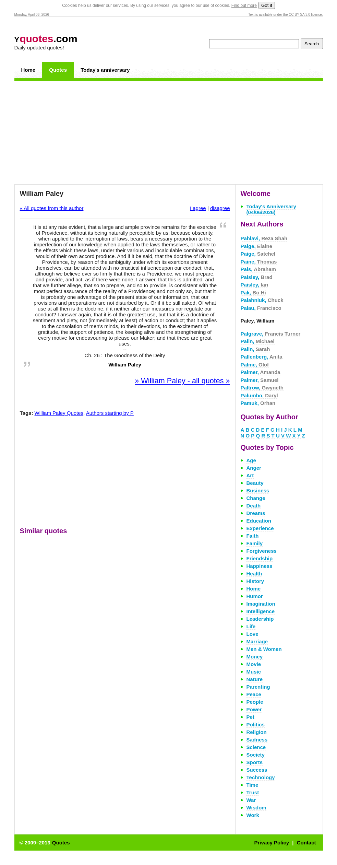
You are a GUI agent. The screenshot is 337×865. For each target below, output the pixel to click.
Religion (256, 732)
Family (254, 543)
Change (255, 498)
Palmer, (260, 372)
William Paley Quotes (59, 413)
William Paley (124, 364)
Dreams (255, 513)
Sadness (257, 740)
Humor (254, 596)
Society (255, 755)
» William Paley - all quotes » (182, 380)
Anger (253, 468)
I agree (198, 208)
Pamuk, (258, 403)
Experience (260, 528)
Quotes (58, 70)
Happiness (259, 566)
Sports (254, 762)
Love (252, 634)
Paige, (257, 246)
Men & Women (264, 649)
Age (251, 460)
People (254, 702)
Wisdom (256, 807)
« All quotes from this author (52, 208)
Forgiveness (261, 551)
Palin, (258, 341)
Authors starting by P (110, 413)
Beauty (255, 483)
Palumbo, (259, 395)
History (255, 581)
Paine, (259, 262)
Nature (254, 679)
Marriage (257, 641)
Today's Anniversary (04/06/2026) (271, 209)
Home (28, 70)
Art (250, 475)
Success (256, 770)
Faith (252, 536)
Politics (255, 724)
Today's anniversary (105, 70)
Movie (253, 664)
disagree (220, 208)
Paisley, (257, 277)
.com (45, 38)
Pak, (253, 292)
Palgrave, (271, 334)
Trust (252, 792)
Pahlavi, (264, 238)
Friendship (259, 558)
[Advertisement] (168, 133)
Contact (306, 842)
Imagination (260, 604)
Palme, (255, 364)
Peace (253, 694)
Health (254, 573)
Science (256, 747)
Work (252, 815)
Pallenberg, (261, 357)
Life (251, 626)
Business (257, 490)
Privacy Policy (271, 842)
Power (254, 709)
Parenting (258, 687)
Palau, (261, 308)
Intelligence (260, 611)
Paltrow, (262, 387)
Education (259, 521)
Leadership (260, 619)
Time (252, 785)
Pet (250, 717)
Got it (266, 5)
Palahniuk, (262, 300)
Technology (260, 777)
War (251, 800)
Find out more (244, 5)
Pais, (258, 269)
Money (254, 656)
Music (253, 672)
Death (253, 506)
